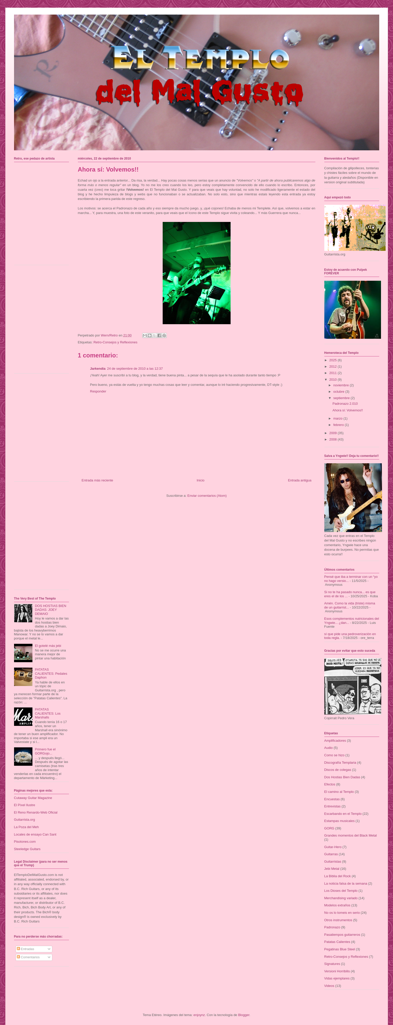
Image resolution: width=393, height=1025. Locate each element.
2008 (333, 439)
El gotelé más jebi (48, 646)
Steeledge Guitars (27, 849)
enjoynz (199, 1015)
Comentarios (28, 957)
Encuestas (332, 799)
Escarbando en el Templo (343, 814)
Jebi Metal (331, 869)
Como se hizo (334, 755)
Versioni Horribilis (337, 971)
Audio (328, 748)
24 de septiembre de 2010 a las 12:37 (135, 368)
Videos (329, 986)
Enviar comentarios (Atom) (207, 496)
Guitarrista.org (24, 819)
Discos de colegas (337, 770)
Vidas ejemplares (337, 978)
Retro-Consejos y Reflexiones (115, 342)
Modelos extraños (337, 905)
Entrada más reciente (97, 480)
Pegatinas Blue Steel (339, 949)
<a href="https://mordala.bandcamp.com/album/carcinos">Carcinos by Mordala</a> (43, 213)
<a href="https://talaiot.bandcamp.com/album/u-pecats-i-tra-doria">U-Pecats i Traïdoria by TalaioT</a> (43, 321)
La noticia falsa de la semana (345, 883)
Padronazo (332, 927)
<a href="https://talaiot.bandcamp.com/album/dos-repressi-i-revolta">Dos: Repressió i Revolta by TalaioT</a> (43, 429)
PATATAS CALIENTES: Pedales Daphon (51, 673)
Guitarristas (332, 861)
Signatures (332, 964)
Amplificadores (335, 740)
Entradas (25, 949)
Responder (98, 391)
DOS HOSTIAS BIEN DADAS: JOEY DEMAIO (50, 610)
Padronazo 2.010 (345, 404)
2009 (333, 433)
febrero (339, 425)
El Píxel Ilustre (24, 805)
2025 (333, 360)
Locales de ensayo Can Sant (35, 834)
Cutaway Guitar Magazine (33, 798)
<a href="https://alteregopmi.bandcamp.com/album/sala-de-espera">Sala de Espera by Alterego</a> (43, 537)
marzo (338, 418)
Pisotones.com (25, 841)
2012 (333, 366)
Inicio (200, 480)
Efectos (329, 784)
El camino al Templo (339, 792)
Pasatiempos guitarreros (342, 935)
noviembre (341, 385)
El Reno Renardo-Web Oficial (35, 812)
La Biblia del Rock (337, 876)
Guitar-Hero (333, 847)
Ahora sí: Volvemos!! (347, 410)
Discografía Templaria (340, 762)
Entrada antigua (300, 480)
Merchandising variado (341, 898)
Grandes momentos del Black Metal (350, 835)
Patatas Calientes (337, 942)
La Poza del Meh (26, 827)
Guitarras (331, 854)
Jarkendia (98, 368)
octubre (339, 391)
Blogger (243, 1015)
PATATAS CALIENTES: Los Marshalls (48, 713)
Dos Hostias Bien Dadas (342, 777)
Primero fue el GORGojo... (45, 751)
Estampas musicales (339, 821)
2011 (333, 373)
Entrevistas (332, 806)
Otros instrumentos (338, 920)
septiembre (342, 398)
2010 (333, 379)
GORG (329, 828)
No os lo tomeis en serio (342, 913)
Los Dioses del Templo (341, 891)
